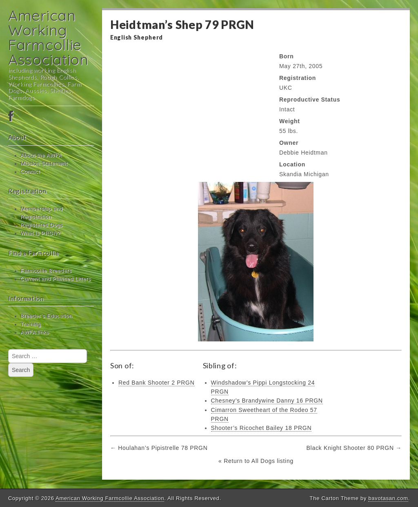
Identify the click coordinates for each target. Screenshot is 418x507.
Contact (30, 172)
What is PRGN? (40, 233)
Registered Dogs (41, 225)
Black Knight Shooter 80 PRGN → (354, 448)
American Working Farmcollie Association (48, 37)
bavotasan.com (388, 498)
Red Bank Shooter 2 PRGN (156, 382)
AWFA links (34, 332)
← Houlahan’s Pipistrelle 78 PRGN (158, 448)
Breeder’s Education (46, 316)
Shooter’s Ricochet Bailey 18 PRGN (261, 428)
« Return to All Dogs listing (255, 461)
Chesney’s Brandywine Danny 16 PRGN (267, 400)
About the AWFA (41, 155)
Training (30, 324)
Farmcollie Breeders (46, 271)
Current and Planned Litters (55, 279)
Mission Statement (44, 163)
